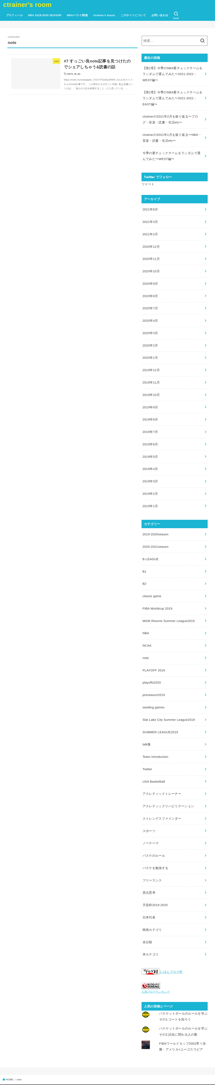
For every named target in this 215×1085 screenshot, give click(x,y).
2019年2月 (150, 485)
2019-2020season (155, 525)
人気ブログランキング (156, 973)
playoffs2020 (152, 670)
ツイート (148, 182)
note (146, 646)
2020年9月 (150, 279)
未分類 (147, 924)
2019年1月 (150, 497)
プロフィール (14, 15)
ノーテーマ (151, 828)
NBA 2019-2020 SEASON (44, 15)
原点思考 (149, 876)
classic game (152, 585)
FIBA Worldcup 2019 (157, 598)
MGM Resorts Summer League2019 (168, 610)
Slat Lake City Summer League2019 (168, 706)
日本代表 (149, 900)
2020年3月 (150, 327)
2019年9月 (150, 400)
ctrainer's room (27, 4)
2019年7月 (150, 424)
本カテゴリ (151, 936)
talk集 (147, 731)
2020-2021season (155, 537)
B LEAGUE (150, 549)
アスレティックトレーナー (162, 779)
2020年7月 (150, 303)
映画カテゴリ (152, 912)
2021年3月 (150, 219)
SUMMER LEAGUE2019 (160, 719)
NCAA (147, 634)
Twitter (147, 755)
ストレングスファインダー (162, 803)
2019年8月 (150, 412)
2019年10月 (151, 388)
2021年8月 (150, 207)
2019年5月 (150, 449)
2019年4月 (150, 461)
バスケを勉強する (155, 852)
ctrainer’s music (104, 15)
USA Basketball (154, 767)
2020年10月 (151, 267)
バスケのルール (154, 840)
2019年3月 (150, 473)
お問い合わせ (159, 15)
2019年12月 (151, 364)
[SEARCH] (176, 15)
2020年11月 (151, 255)
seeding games (153, 694)
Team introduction (155, 743)
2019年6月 (150, 436)
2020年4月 (150, 316)
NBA (146, 622)
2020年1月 (150, 352)
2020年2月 (150, 340)
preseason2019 (154, 682)
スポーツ (149, 815)
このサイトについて (133, 15)
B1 (144, 561)
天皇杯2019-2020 (155, 888)
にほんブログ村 (162, 954)
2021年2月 (150, 231)
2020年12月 (151, 243)
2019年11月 (151, 376)
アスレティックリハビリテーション (168, 791)
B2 (144, 573)
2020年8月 (150, 291)
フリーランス (152, 864)
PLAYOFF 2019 (154, 658)
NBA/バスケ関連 (77, 15)
